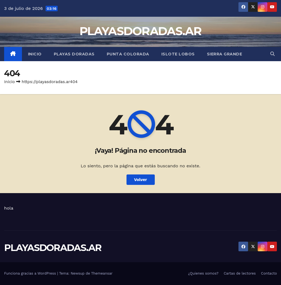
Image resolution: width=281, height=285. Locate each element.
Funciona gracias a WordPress (30, 273)
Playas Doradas (74, 54)
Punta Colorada (128, 54)
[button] (272, 54)
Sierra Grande (224, 54)
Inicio (35, 54)
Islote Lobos (178, 54)
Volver (140, 179)
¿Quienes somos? (203, 273)
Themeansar (102, 273)
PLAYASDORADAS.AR (140, 31)
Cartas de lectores (240, 273)
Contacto (269, 273)
